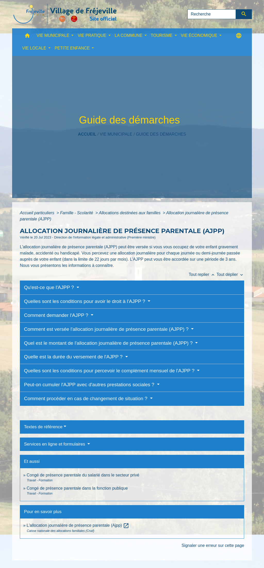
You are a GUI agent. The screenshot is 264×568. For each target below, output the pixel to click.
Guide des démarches (161, 134)
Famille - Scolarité (77, 213)
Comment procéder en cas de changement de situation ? (86, 398)
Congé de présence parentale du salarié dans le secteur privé (83, 475)
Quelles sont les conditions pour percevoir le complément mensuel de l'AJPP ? (110, 370)
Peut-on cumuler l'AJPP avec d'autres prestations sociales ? (90, 384)
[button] (27, 36)
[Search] (211, 14)
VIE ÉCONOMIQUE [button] (200, 35)
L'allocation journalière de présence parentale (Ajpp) (78, 525)
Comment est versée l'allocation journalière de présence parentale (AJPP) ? (107, 329)
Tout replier (203, 274)
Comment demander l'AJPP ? (57, 315)
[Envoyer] (244, 14)
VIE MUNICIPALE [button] (53, 35)
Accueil (87, 134)
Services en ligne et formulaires (55, 444)
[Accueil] (65, 14)
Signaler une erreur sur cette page (213, 545)
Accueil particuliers (37, 213)
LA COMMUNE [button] (129, 35)
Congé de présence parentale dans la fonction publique (77, 488)
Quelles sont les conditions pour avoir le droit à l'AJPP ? (85, 301)
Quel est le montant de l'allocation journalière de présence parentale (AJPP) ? (109, 343)
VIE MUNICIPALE (116, 134)
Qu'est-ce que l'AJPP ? (49, 287)
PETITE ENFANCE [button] (73, 48)
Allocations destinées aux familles (130, 213)
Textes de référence (43, 426)
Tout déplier (230, 274)
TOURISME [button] (162, 35)
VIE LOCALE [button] (34, 48)
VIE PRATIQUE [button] (92, 35)
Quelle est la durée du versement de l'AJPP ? (74, 356)
